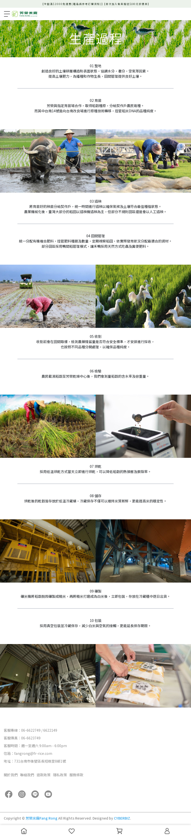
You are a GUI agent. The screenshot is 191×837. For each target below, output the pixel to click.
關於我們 (11, 774)
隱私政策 (60, 774)
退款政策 (43, 774)
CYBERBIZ (122, 818)
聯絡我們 (27, 774)
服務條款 (76, 774)
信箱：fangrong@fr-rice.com (28, 753)
